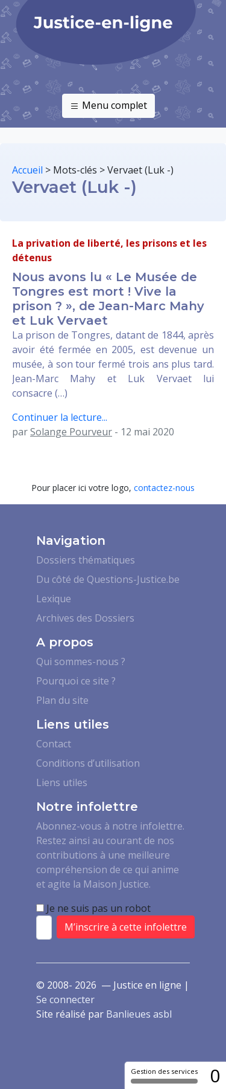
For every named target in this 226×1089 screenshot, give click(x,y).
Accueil (27, 170)
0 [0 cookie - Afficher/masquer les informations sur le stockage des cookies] (215, 1075)
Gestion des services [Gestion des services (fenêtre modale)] (164, 1075)
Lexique (53, 598)
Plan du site (62, 700)
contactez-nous (164, 487)
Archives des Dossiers (85, 618)
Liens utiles (61, 782)
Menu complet (108, 106)
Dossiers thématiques (85, 560)
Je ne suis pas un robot (93, 908)
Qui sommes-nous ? (80, 661)
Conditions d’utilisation (88, 763)
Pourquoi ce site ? (76, 681)
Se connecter (65, 999)
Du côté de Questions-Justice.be (108, 579)
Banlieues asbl (139, 1014)
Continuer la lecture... (59, 417)
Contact (53, 743)
